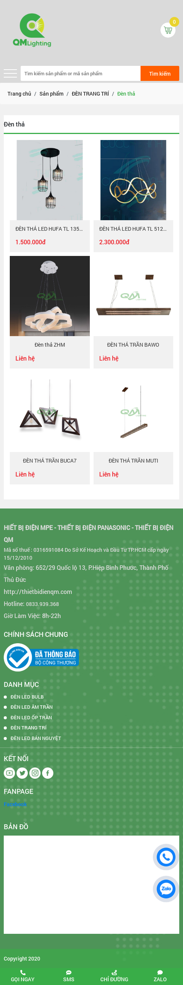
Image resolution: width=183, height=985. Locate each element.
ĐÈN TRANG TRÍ (29, 727)
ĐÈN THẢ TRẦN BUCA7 (50, 461)
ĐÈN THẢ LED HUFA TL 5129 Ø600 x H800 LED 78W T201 (133, 229)
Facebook (15, 804)
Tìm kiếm (160, 73)
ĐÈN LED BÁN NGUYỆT (36, 738)
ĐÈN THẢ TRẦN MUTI (133, 461)
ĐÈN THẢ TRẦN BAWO (133, 345)
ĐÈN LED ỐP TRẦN (31, 717)
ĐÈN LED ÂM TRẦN (32, 706)
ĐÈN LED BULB (27, 696)
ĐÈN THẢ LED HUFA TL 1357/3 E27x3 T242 (49, 229)
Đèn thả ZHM (50, 345)
